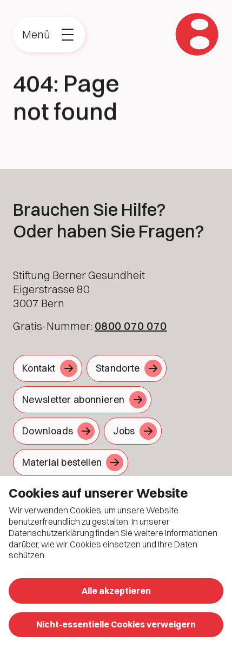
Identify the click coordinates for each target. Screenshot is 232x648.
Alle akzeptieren (116, 590)
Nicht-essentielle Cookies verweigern (116, 624)
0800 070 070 (131, 326)
